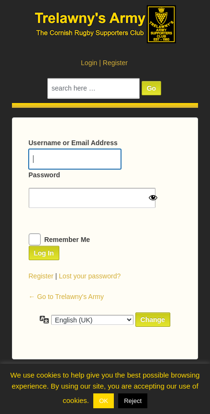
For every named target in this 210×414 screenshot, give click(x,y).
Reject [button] (133, 400)
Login (89, 63)
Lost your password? (90, 276)
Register (115, 63)
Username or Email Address (73, 143)
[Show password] (153, 197)
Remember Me (67, 239)
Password (44, 175)
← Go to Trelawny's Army (66, 296)
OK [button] (103, 400)
